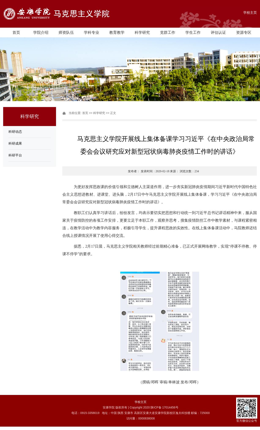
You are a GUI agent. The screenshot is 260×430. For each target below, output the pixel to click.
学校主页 (250, 12)
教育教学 (117, 32)
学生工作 (193, 32)
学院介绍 (40, 32)
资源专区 (243, 32)
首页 (16, 32)
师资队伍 (66, 32)
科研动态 (15, 131)
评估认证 (218, 32)
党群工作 (167, 32)
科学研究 (142, 32)
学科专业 (91, 32)
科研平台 (15, 155)
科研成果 (15, 143)
